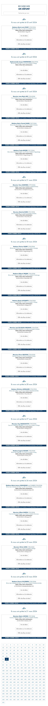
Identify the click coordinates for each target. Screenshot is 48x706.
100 (14, 667)
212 (29, 693)
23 (39, 647)
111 (11, 670)
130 (36, 673)
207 (11, 693)
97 (3, 667)
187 (25, 688)
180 (44, 685)
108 (44, 667)
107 (40, 667)
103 (25, 667)
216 (44, 693)
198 (22, 691)
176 (29, 685)
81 (32, 662)
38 (6, 653)
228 (44, 696)
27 (10, 650)
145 (3, 679)
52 (14, 656)
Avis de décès (24, 35)
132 (44, 673)
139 (25, 676)
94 (36, 665)
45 (32, 653)
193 (3, 691)
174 (22, 685)
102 (22, 667)
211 (25, 693)
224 (29, 696)
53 (17, 656)
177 (33, 685)
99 (10, 667)
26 (6, 650)
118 (36, 670)
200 (29, 691)
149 (18, 679)
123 (11, 673)
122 (7, 673)
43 (25, 653)
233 (18, 699)
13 (3, 647)
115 (25, 670)
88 (14, 665)
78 (21, 662)
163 (25, 682)
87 (10, 665)
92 (28, 665)
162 (22, 682)
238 (36, 699)
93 (32, 665)
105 (33, 667)
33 (32, 650)
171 (11, 685)
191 (40, 688)
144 (44, 676)
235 (25, 699)
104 (29, 667)
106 (36, 667)
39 (10, 653)
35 (39, 650)
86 (6, 665)
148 (14, 679)
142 (36, 676)
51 (10, 656)
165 (33, 682)
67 (25, 659)
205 (3, 693)
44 (28, 653)
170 (7, 685)
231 (11, 699)
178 (36, 685)
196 (14, 691)
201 (33, 691)
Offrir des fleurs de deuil (24, 44)
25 (3, 650)
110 (7, 670)
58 (36, 656)
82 (36, 662)
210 (22, 693)
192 (44, 688)
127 (25, 673)
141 (33, 676)
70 (36, 659)
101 (18, 667)
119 (40, 670)
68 (28, 659)
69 (32, 659)
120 (44, 670)
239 (40, 699)
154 (36, 679)
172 (14, 685)
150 (22, 679)
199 (25, 691)
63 (10, 659)
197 (18, 691)
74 (6, 662)
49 (3, 656)
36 (43, 650)
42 (21, 653)
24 (43, 647)
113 (18, 670)
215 (40, 693)
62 (6, 659)
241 (3, 702)
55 (25, 656)
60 (43, 656)
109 (3, 670)
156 (44, 679)
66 (21, 659)
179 (40, 685)
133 (3, 676)
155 (40, 679)
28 (14, 650)
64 (14, 659)
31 (25, 650)
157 (3, 682)
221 (18, 696)
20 (28, 647)
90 (21, 665)
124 (14, 673)
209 (18, 693)
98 (6, 667)
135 (11, 676)
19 (25, 647)
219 (11, 696)
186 (22, 688)
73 (3, 662)
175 (25, 685)
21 (32, 647)
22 (36, 647)
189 (33, 688)
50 (6, 656)
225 (33, 696)
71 (39, 659)
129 (33, 673)
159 (11, 682)
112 (14, 670)
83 (39, 662)
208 (14, 693)
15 (10, 647)
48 (43, 653)
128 (29, 673)
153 (33, 679)
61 (3, 659)
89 (17, 665)
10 (36, 644)
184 (14, 688)
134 (7, 676)
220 (14, 696)
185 (18, 688)
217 (3, 696)
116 (29, 670)
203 (40, 691)
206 (7, 693)
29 (17, 650)
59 (39, 656)
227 (40, 696)
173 (18, 685)
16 (14, 647)
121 (3, 673)
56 (28, 656)
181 (3, 688)
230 (7, 699)
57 (32, 656)
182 (7, 688)
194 (7, 691)
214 (36, 693)
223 (25, 696)
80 (28, 662)
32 (28, 650)
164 (29, 682)
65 (17, 659)
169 (3, 685)
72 (43, 659)
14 (6, 647)
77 (17, 662)
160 (14, 682)
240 (44, 699)
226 (36, 696)
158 (7, 682)
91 (25, 665)
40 (14, 653)
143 (40, 676)
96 (43, 665)
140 (29, 676)
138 (22, 676)
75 (10, 662)
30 (21, 650)
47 (39, 653)
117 (33, 670)
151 (25, 679)
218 (7, 696)
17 (17, 647)
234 (22, 699)
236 (29, 699)
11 (40, 644)
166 (36, 682)
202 (36, 691)
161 (18, 682)
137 (18, 676)
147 (11, 679)
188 (29, 688)
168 (44, 682)
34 (36, 650)
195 (11, 691)
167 (40, 682)
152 (29, 679)
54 (21, 656)
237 (33, 699)
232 (14, 699)
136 (14, 676)
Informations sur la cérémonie (24, 39)
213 (33, 693)
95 (39, 665)
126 (22, 673)
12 (43, 644)
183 (11, 688)
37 (3, 653)
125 (18, 673)
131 (40, 673)
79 (25, 662)
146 (7, 679)
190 (36, 688)
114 (22, 670)
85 (3, 665)
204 (44, 691)
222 (22, 696)
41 (17, 653)
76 (14, 662)
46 (36, 653)
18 (21, 647)
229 (3, 699)
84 (43, 662)
